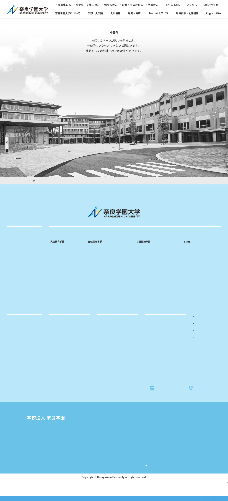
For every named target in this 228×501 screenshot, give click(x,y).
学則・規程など (17, 275)
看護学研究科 (191, 247)
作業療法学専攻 (145, 257)
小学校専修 (56, 257)
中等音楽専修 (57, 273)
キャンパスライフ (158, 13)
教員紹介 (55, 295)
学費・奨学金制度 (19, 357)
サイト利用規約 (159, 470)
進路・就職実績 (59, 335)
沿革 (11, 264)
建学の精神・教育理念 (21, 242)
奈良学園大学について (67, 13)
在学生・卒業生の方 (88, 4)
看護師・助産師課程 (99, 257)
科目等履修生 (106, 346)
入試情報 (115, 13)
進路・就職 (134, 13)
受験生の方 (64, 4)
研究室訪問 (56, 301)
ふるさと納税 (106, 368)
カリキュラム (57, 284)
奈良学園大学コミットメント (25, 247)
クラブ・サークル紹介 (21, 352)
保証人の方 (111, 4)
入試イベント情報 (156, 341)
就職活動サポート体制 (63, 341)
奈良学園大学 (99, 434)
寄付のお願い (173, 4)
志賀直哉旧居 (54, 439)
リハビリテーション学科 (154, 243)
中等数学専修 (57, 268)
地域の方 (153, 4)
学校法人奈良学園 (57, 434)
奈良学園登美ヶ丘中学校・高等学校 (114, 457)
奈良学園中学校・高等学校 (108, 451)
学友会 (12, 335)
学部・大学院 (95, 13)
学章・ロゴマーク (19, 269)
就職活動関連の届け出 (21, 363)
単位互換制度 (16, 341)
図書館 (12, 390)
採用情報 (14, 302)
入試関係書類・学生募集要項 (162, 346)
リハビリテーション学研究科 (201, 253)
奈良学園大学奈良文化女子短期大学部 (115, 439)
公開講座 (103, 341)
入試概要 (151, 335)
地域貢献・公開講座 (187, 13)
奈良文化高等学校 (102, 445)
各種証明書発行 (17, 368)
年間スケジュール (19, 346)
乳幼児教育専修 (59, 251)
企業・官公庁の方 (132, 4)
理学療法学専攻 (145, 251)
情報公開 (14, 280)
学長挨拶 (14, 253)
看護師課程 (94, 251)
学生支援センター (19, 379)
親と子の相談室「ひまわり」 (115, 352)
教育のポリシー (17, 258)
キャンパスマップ (19, 286)
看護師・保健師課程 (99, 262)
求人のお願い (58, 346)
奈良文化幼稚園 (172, 445)
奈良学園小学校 (172, 434)
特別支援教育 (57, 279)
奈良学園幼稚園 (172, 439)
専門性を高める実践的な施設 (66, 290)
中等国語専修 (57, 262)
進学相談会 (152, 352)
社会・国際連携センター (22, 374)
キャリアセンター (19, 385)
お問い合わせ (210, 4)
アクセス (192, 4)
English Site (213, 13)
